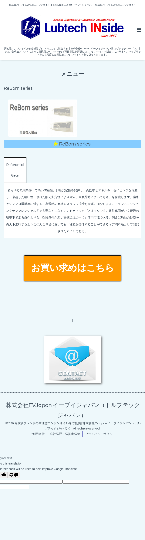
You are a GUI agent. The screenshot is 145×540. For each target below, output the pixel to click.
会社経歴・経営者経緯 (65, 434)
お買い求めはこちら (72, 268)
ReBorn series (75, 144)
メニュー (72, 74)
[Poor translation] (14, 475)
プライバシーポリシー (100, 434)
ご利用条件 (37, 434)
